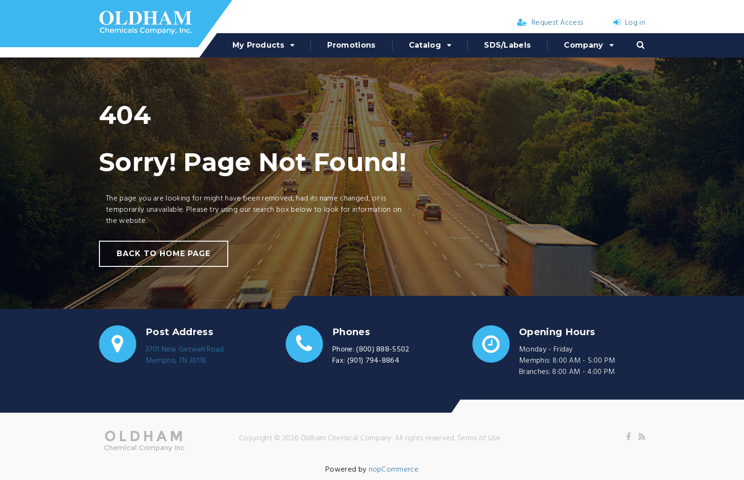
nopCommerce (394, 470)
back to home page (164, 253)
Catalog (425, 45)
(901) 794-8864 (373, 361)
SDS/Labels (507, 45)
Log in (629, 23)
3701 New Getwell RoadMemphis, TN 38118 (185, 355)
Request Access (550, 23)
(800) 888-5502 (382, 350)
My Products (258, 45)
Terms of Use (478, 438)
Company (583, 45)
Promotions (351, 45)
